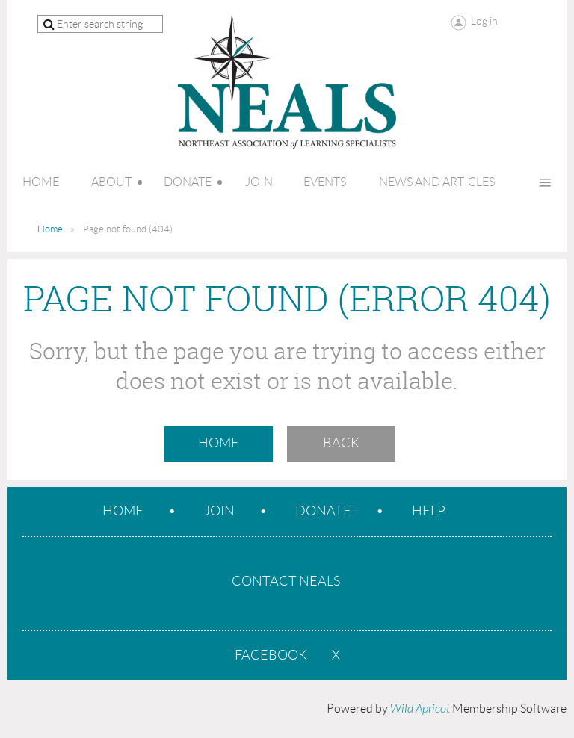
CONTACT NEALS (286, 581)
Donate (323, 510)
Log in (484, 21)
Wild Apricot (420, 709)
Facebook (271, 655)
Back (341, 442)
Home (50, 229)
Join (219, 510)
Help (428, 510)
